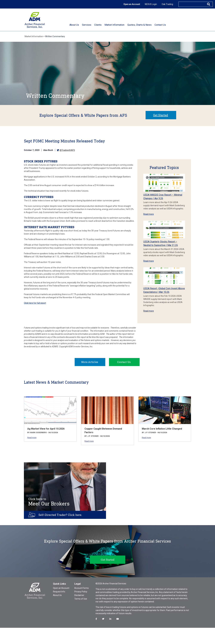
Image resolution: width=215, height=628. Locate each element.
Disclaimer (79, 595)
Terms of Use (80, 599)
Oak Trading (167, 4)
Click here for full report (35, 303)
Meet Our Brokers (49, 502)
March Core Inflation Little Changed (162, 429)
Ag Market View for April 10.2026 (45, 429)
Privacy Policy (80, 592)
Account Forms (81, 588)
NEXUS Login (151, 4)
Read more (148, 214)
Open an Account (131, 4)
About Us (57, 595)
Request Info (59, 592)
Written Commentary (55, 36)
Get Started (160, 115)
